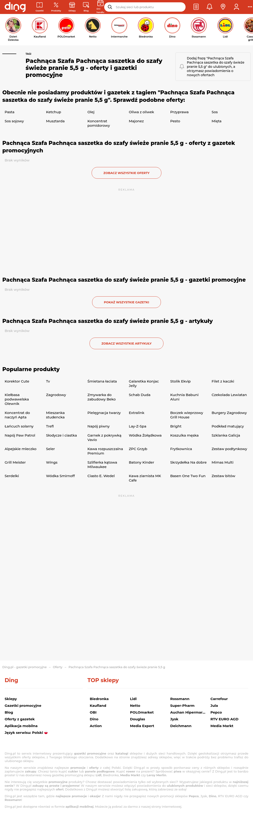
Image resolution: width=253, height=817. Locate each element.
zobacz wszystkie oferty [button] (126, 173)
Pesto (175, 121)
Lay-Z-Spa (137, 426)
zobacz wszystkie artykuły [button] (126, 343)
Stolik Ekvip (180, 381)
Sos (215, 112)
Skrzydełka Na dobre (188, 462)
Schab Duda (139, 395)
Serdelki (12, 476)
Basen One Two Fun (188, 476)
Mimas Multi (222, 462)
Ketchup (53, 112)
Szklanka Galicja (226, 435)
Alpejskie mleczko (21, 449)
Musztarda (55, 121)
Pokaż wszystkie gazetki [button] (126, 302)
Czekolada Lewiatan (229, 395)
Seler (50, 449)
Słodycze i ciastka (61, 435)
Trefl (50, 426)
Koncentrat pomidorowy (98, 123)
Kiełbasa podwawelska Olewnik (17, 399)
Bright (175, 426)
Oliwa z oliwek (141, 112)
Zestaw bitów (223, 476)
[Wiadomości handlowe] (86, 7)
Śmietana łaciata (102, 381)
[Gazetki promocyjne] (40, 7)
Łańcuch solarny (19, 426)
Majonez (136, 121)
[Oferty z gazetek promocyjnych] (56, 7)
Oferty (57, 667)
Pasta (9, 112)
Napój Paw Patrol (20, 435)
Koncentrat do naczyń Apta (17, 414)
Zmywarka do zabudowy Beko (101, 397)
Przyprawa (179, 112)
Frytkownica (181, 449)
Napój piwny (98, 426)
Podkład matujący (228, 426)
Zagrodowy (56, 395)
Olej (90, 112)
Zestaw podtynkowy (229, 449)
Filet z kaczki (223, 381)
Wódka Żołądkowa (145, 435)
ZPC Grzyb (138, 449)
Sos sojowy (14, 121)
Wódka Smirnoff (60, 476)
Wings (51, 462)
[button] (196, 7)
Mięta (217, 121)
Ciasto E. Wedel (101, 476)
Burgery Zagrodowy (229, 412)
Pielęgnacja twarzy (104, 412)
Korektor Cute (17, 381)
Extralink (136, 412)
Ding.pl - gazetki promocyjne (24, 667)
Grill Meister (15, 462)
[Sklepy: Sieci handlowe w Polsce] (72, 7)
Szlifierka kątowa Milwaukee (102, 464)
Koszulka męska (184, 435)
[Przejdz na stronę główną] (15, 7)
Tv (48, 381)
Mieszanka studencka (55, 414)
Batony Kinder (141, 462)
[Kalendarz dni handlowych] (100, 7)
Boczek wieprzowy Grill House (186, 414)
